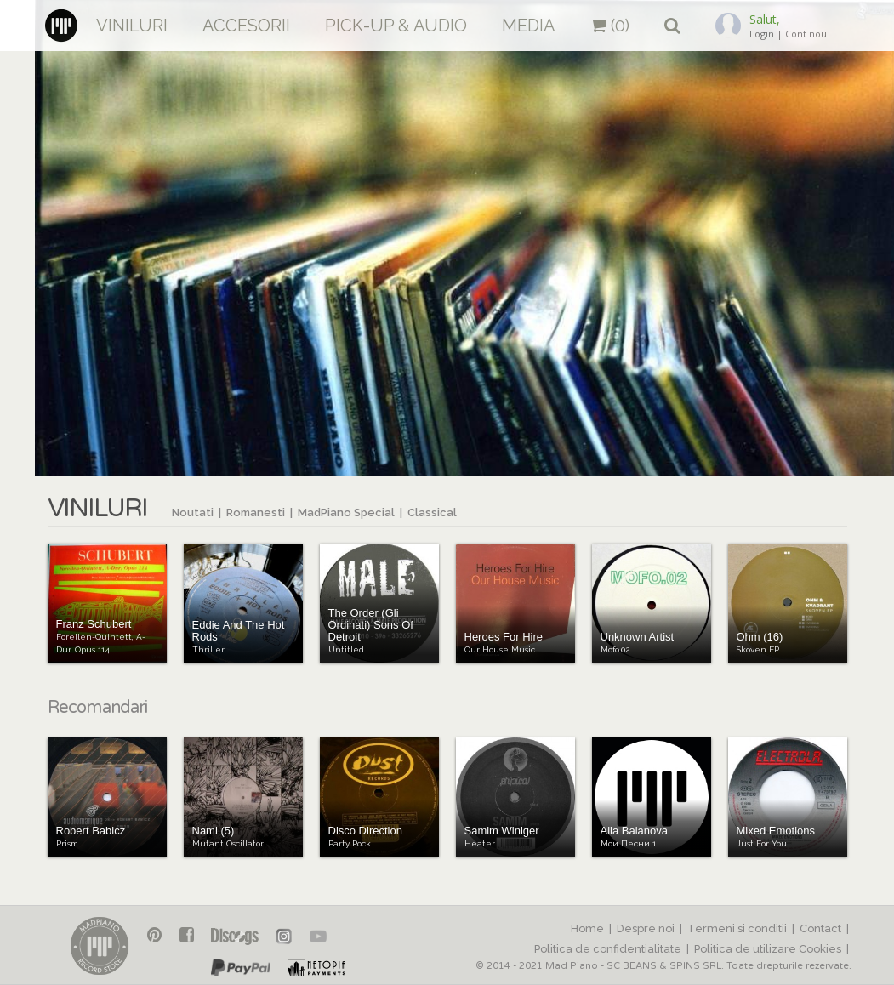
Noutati (193, 512)
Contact (820, 928)
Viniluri (132, 25)
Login (761, 33)
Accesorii (246, 25)
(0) (609, 25)
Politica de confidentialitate (607, 948)
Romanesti (255, 512)
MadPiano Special (346, 512)
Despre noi (646, 928)
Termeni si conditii (737, 928)
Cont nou (806, 33)
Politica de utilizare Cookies (767, 948)
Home (587, 928)
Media (528, 25)
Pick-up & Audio (396, 25)
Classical (432, 512)
